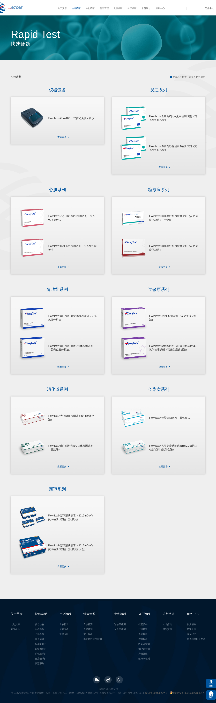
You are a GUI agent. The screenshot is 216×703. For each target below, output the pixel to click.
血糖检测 (88, 617)
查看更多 (62, 136)
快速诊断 (76, 8)
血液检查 (63, 617)
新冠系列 (39, 656)
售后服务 (191, 617)
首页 (191, 77)
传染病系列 (40, 651)
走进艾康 (15, 617)
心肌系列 (39, 627)
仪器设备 (39, 617)
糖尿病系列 (40, 632)
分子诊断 (132, 8)
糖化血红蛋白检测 (92, 632)
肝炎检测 (143, 622)
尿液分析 (63, 622)
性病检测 (143, 627)
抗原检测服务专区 (196, 632)
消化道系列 (40, 647)
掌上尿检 (88, 627)
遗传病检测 (144, 651)
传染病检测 (120, 622)
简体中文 (209, 8)
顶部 (211, 686)
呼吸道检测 (144, 637)
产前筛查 (143, 647)
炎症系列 (39, 622)
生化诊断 (90, 8)
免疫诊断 (118, 8)
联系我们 (191, 627)
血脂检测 (88, 622)
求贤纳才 (146, 8)
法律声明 (103, 682)
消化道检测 (144, 642)
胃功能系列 (40, 637)
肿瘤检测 (143, 632)
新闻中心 (15, 622)
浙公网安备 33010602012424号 (187, 686)
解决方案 (191, 622)
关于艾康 (62, 8)
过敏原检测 (120, 617)
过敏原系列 (40, 642)
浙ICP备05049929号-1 (156, 686)
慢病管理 (104, 8)
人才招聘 (167, 617)
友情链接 (113, 682)
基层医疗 (63, 627)
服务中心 (160, 8)
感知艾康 (167, 622)
